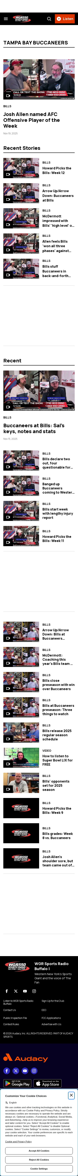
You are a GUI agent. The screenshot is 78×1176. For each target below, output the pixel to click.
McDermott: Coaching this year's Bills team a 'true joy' (57, 661)
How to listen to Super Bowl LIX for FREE (57, 760)
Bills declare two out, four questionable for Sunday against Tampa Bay (56, 467)
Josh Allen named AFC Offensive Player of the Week (31, 120)
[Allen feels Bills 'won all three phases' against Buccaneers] (21, 243)
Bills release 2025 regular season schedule (57, 735)
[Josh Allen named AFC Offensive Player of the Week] (39, 79)
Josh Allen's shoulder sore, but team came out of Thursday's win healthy (57, 865)
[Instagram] (34, 991)
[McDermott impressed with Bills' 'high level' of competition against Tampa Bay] (21, 218)
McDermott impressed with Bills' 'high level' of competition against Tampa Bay (58, 225)
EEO (44, 1010)
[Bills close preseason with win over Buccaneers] (21, 682)
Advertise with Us (51, 1024)
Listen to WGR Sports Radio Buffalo (18, 1002)
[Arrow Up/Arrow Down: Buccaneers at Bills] (21, 193)
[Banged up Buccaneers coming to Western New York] (21, 486)
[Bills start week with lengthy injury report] (21, 511)
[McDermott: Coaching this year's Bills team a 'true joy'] (21, 657)
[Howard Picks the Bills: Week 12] (21, 168)
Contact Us (9, 1010)
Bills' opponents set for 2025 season (55, 785)
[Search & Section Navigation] (5, 18)
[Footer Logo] (39, 1058)
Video (46, 750)
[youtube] (25, 991)
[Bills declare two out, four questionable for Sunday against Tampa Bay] (21, 460)
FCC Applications (51, 1018)
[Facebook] (6, 991)
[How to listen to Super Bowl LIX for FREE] (21, 758)
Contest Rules (11, 1024)
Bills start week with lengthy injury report (57, 513)
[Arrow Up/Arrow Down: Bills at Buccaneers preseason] (21, 632)
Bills (7, 106)
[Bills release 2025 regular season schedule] (21, 732)
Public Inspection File (15, 1018)
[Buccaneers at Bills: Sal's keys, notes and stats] (39, 391)
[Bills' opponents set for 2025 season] (21, 783)
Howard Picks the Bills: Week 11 (56, 538)
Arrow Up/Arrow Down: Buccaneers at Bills (58, 196)
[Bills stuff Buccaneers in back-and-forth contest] (21, 269)
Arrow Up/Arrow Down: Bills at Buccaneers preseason (55, 636)
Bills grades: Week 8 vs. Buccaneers (57, 835)
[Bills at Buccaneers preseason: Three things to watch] (21, 707)
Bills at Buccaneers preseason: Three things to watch (58, 709)
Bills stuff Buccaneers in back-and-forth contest (55, 273)
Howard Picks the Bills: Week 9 (56, 810)
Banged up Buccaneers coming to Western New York (58, 490)
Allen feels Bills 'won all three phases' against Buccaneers (55, 248)
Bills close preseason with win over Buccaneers (58, 684)
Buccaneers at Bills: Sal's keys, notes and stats (33, 428)
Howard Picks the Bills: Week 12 (56, 170)
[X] (15, 991)
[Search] (49, 18)
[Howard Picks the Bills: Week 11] (21, 536)
